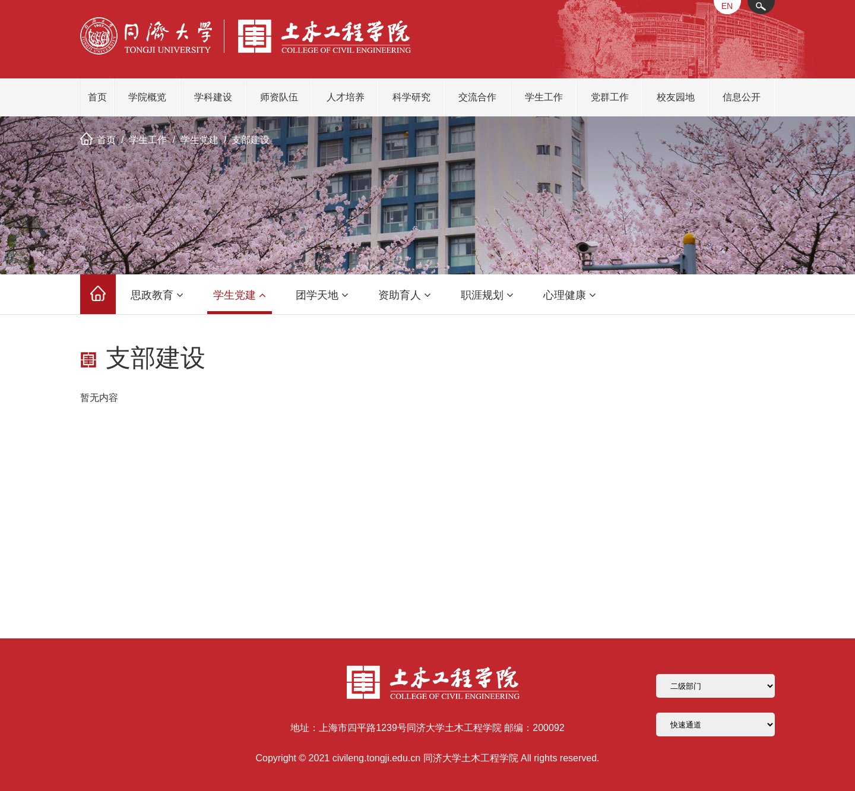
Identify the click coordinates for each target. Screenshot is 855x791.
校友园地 (676, 97)
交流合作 (477, 97)
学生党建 (199, 140)
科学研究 (411, 97)
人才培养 (346, 97)
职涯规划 (487, 295)
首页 (97, 97)
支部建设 (251, 140)
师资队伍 (279, 97)
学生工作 (544, 97)
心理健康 (569, 295)
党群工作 (610, 97)
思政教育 (157, 295)
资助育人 (404, 295)
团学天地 (322, 295)
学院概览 (147, 97)
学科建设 (213, 97)
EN (727, 6)
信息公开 (742, 97)
